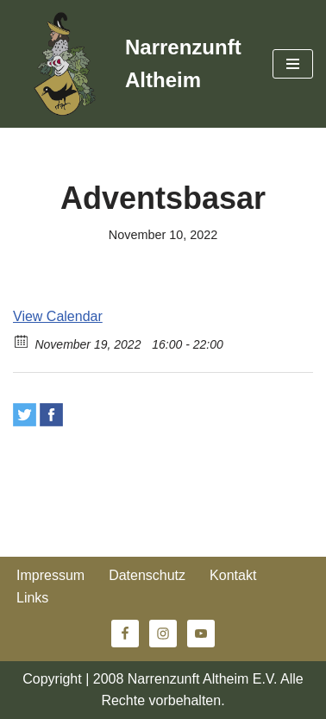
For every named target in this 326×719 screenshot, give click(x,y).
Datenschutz (147, 575)
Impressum (50, 575)
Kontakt (233, 575)
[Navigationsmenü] (293, 64)
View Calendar (58, 316)
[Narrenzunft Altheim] (130, 64)
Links (32, 597)
